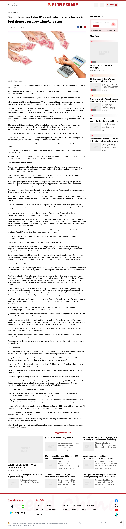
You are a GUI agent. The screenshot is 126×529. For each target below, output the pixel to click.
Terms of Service (88, 523)
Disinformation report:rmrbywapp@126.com (21, 525)
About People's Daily (101, 523)
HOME (10, 12)
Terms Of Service (111, 30)
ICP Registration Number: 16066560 (57, 523)
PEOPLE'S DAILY (113, 523)
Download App (112, 5)
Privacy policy (77, 523)
